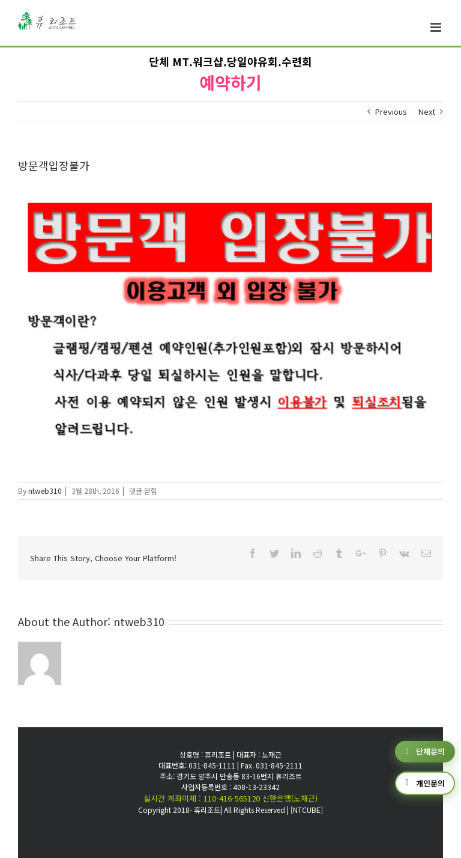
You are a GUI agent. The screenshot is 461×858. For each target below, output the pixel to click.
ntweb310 (45, 490)
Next (426, 111)
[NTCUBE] (307, 810)
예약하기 (230, 82)
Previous (391, 111)
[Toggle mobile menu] (436, 27)
